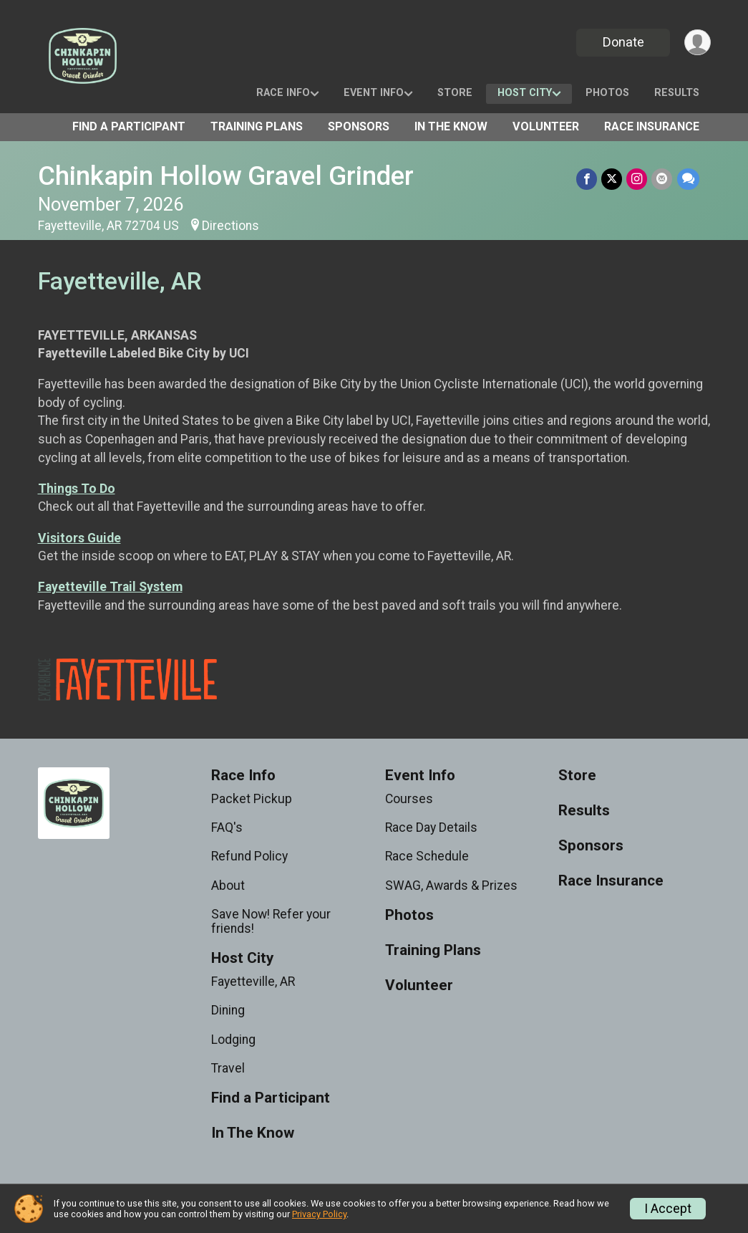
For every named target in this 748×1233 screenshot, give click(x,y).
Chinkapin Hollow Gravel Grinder (226, 175)
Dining (228, 1010)
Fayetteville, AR (253, 981)
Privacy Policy (319, 1214)
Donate (622, 41)
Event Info (374, 93)
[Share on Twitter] (612, 178)
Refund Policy (249, 856)
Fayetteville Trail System (110, 587)
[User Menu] (697, 42)
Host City (524, 93)
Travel (228, 1068)
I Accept (667, 1208)
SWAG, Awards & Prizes (451, 885)
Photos (607, 93)
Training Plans (256, 126)
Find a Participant (128, 126)
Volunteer (546, 126)
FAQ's (227, 827)
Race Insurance (651, 126)
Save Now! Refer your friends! (271, 921)
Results (676, 93)
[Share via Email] (662, 178)
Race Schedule (427, 856)
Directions (230, 226)
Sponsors (358, 126)
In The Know (450, 126)
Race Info (283, 93)
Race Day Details (431, 827)
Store (454, 93)
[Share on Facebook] (587, 178)
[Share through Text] (688, 178)
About (228, 885)
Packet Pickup (251, 799)
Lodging (233, 1039)
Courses (409, 799)
